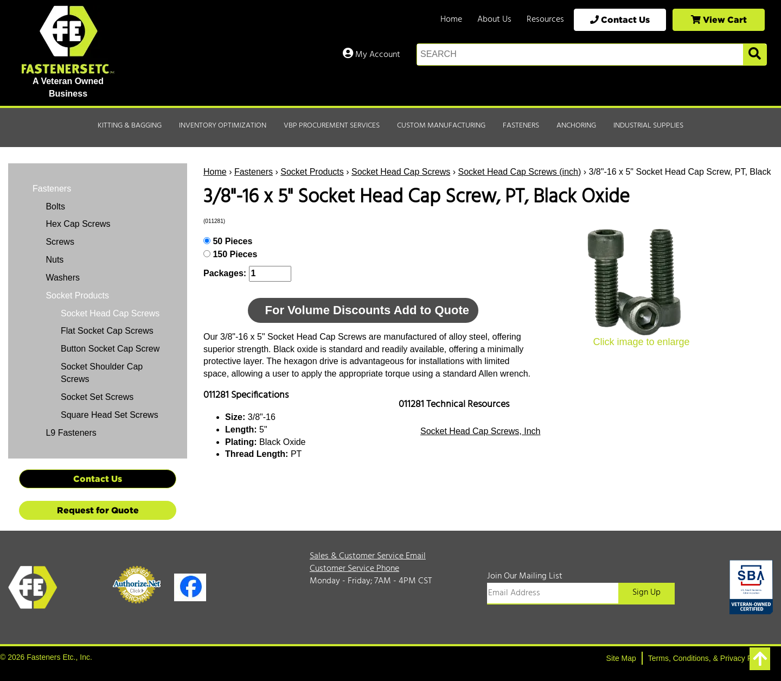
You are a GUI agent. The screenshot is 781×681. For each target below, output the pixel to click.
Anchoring (576, 125)
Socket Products (312, 171)
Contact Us (620, 19)
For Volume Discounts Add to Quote (367, 310)
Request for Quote (98, 510)
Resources (545, 19)
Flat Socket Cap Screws (107, 330)
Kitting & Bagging (130, 125)
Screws (58, 241)
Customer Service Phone (354, 569)
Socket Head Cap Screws (400, 171)
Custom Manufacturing (441, 125)
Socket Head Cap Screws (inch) (519, 171)
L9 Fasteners (70, 432)
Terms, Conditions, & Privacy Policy (707, 658)
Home (451, 19)
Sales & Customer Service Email (368, 556)
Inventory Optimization (222, 125)
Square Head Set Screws (109, 414)
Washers (61, 277)
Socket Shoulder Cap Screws (102, 373)
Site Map (621, 658)
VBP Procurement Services (332, 125)
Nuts (53, 259)
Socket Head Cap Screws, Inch (480, 431)
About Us (494, 19)
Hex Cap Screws (77, 223)
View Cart (719, 19)
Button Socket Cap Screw (110, 348)
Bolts (54, 206)
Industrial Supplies (648, 125)
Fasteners (521, 125)
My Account (371, 55)
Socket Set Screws (97, 397)
